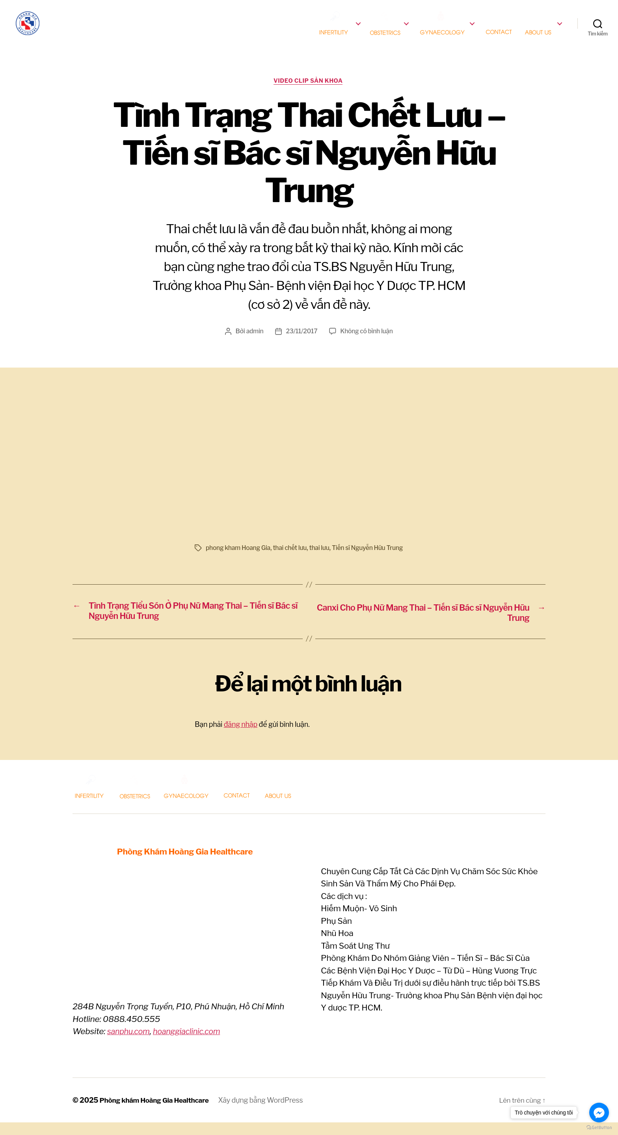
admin (253, 343)
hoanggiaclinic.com (191, 1044)
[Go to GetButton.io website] (599, 1127)
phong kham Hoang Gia (239, 560)
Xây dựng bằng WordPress (266, 1113)
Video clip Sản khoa (309, 92)
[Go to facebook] (599, 1112)
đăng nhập (240, 737)
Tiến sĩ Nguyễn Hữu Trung (371, 560)
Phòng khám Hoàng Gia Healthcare (157, 1113)
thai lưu (322, 560)
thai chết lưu (292, 560)
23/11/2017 (301, 343)
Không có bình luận (367, 343)
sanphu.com (130, 1044)
